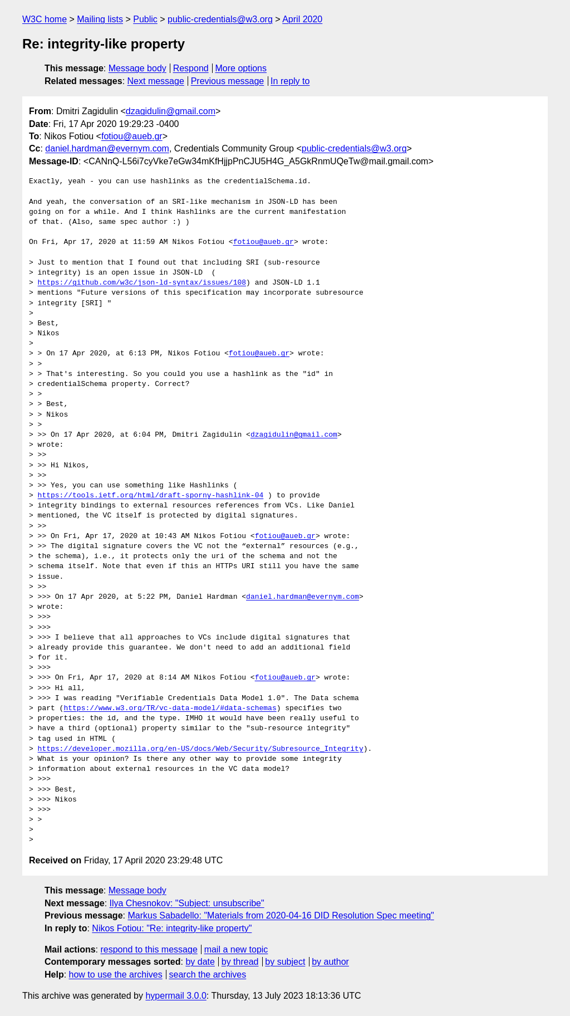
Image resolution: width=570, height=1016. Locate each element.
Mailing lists (100, 19)
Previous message (227, 81)
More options (241, 68)
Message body (137, 68)
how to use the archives (116, 974)
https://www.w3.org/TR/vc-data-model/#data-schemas (169, 709)
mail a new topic (236, 949)
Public (145, 19)
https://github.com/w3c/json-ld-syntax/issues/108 (142, 283)
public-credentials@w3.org (220, 19)
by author (330, 961)
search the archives (208, 974)
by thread (240, 961)
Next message (155, 81)
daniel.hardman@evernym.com (107, 148)
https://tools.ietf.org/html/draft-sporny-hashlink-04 (151, 496)
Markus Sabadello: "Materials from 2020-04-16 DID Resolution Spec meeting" (280, 915)
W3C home (44, 19)
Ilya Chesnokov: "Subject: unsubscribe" (187, 903)
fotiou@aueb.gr (132, 136)
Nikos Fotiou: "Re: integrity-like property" (172, 928)
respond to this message (148, 949)
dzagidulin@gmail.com (170, 111)
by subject (285, 961)
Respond (191, 68)
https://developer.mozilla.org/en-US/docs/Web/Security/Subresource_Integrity (200, 749)
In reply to (290, 81)
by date (199, 961)
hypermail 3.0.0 (175, 995)
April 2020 (302, 19)
